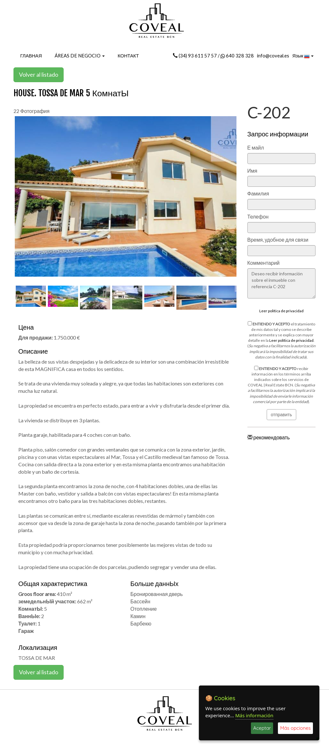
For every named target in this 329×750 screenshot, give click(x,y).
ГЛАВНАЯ (31, 55)
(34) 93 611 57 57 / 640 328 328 (213, 55)
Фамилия (258, 193)
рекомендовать (271, 437)
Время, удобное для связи (277, 240)
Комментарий (263, 263)
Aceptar (262, 728)
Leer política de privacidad (281, 310)
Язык (303, 56)
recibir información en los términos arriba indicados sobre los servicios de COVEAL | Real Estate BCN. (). (281, 385)
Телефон (258, 216)
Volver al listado (38, 74)
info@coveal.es (273, 55)
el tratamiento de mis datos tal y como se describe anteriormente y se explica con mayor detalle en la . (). (281, 340)
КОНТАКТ (128, 55)
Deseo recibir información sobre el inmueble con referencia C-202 (281, 283)
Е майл (255, 147)
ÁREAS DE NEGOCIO (80, 55)
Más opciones (295, 728)
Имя (252, 171)
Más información (254, 715)
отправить (281, 414)
